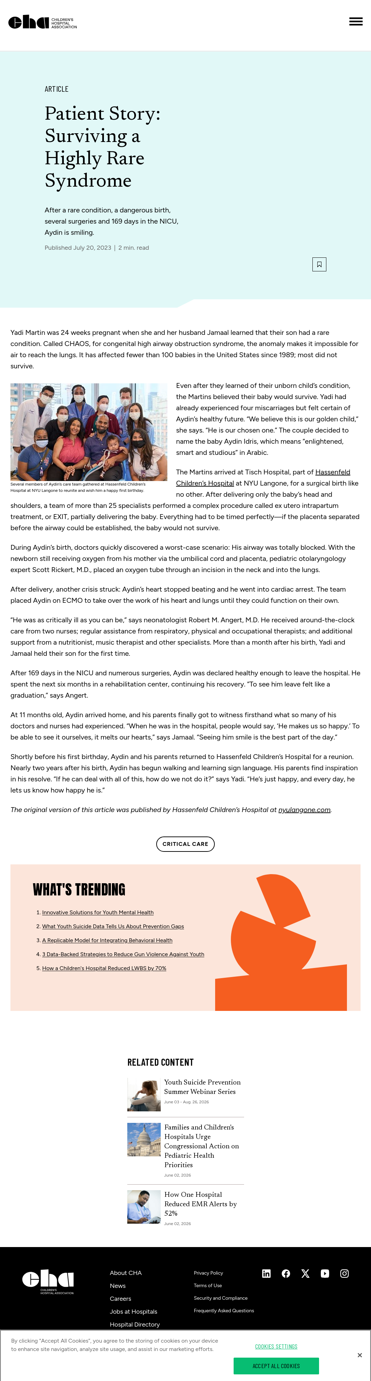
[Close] (360, 1357)
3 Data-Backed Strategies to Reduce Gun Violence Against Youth (123, 954)
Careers (120, 1299)
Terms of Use (208, 1286)
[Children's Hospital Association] (48, 1281)
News (118, 1286)
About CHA (126, 1273)
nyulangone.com (305, 809)
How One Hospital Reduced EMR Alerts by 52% (200, 1204)
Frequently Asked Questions (224, 1311)
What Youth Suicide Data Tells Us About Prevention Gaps (113, 926)
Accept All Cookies (276, 1369)
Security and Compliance (221, 1298)
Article (57, 88)
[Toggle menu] (356, 21)
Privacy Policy (208, 1273)
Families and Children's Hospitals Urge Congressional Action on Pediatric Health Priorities (201, 1146)
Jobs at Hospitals (133, 1311)
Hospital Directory (135, 1324)
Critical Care (185, 844)
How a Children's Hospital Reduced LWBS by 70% (104, 968)
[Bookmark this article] (319, 264)
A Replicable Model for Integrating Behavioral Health (107, 940)
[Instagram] (266, 1273)
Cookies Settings (276, 1349)
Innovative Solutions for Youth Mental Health (98, 912)
